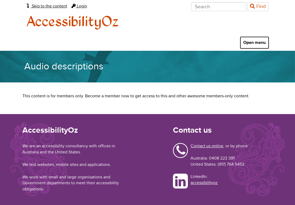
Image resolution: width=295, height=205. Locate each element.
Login (79, 6)
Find (258, 6)
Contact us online (207, 146)
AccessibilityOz (73, 22)
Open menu (254, 42)
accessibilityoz (204, 182)
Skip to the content (46, 6)
